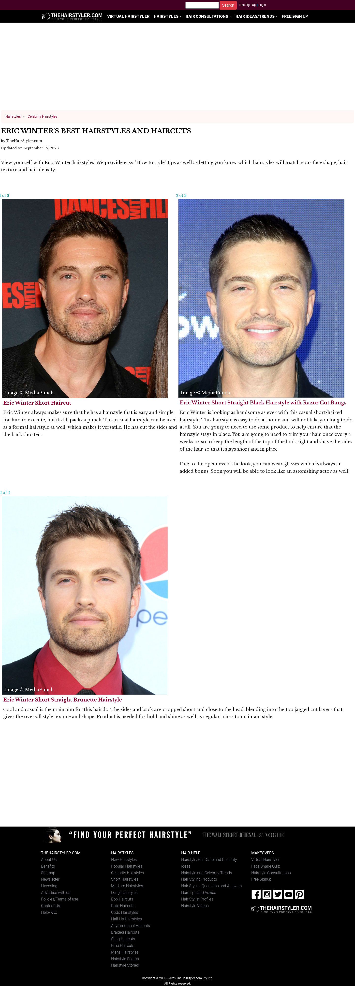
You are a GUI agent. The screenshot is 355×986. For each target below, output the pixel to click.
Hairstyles (166, 16)
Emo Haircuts (122, 945)
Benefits (48, 866)
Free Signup (261, 879)
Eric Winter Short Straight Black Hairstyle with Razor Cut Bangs (263, 403)
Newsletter (50, 879)
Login (262, 5)
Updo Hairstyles (124, 912)
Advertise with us (55, 892)
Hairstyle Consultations (271, 873)
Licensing (49, 886)
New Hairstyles (124, 859)
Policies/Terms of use (59, 899)
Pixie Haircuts (122, 905)
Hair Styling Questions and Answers (211, 886)
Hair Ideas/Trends (255, 16)
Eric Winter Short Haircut (37, 403)
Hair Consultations (207, 16)
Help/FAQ (49, 912)
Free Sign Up (247, 5)
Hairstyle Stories (125, 965)
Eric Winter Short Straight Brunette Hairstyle (62, 700)
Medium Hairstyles (127, 886)
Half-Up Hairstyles (126, 919)
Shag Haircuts (123, 939)
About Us (49, 859)
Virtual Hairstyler (128, 16)
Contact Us (50, 905)
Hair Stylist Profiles (197, 899)
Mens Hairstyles (124, 952)
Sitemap (48, 873)
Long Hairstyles (124, 892)
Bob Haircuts (122, 899)
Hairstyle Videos (195, 905)
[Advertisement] (177, 68)
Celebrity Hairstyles (127, 873)
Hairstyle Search (125, 959)
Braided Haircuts (125, 932)
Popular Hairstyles (126, 866)
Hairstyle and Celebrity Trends (206, 873)
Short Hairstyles (124, 879)
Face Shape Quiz (265, 866)
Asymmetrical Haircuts (130, 925)
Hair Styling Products (199, 879)
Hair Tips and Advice (198, 892)
